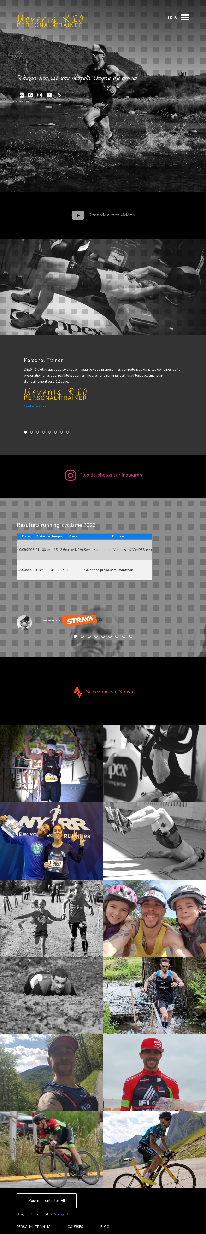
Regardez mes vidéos (103, 215)
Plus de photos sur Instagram (104, 475)
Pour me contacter (46, 1200)
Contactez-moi (37, 406)
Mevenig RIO (61, 1214)
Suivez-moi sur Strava (103, 691)
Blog (104, 1226)
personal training (33, 1226)
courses (75, 1226)
